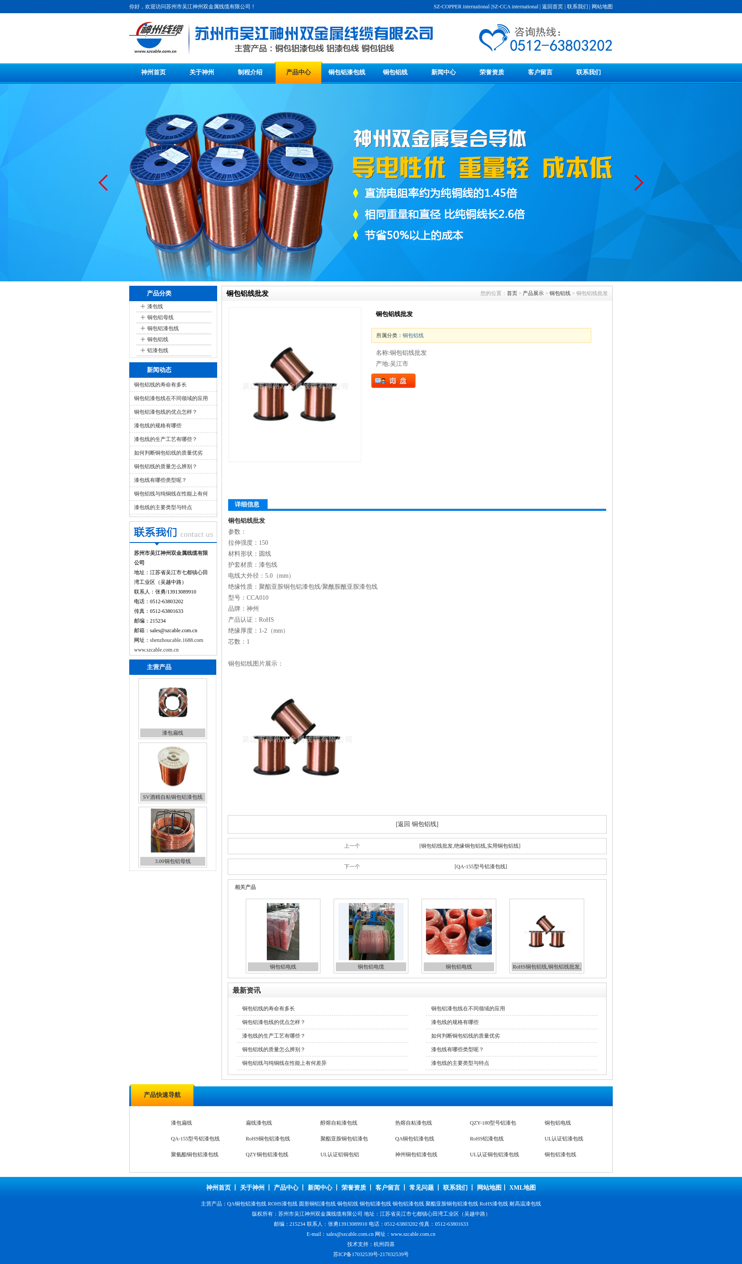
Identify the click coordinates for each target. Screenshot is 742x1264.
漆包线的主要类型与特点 (163, 507)
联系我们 (577, 7)
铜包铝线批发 (246, 520)
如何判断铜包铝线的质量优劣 (168, 453)
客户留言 (540, 72)
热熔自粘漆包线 (413, 1123)
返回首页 (552, 7)
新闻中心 (443, 72)
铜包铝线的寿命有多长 (160, 385)
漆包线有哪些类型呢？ (160, 480)
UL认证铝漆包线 (564, 1139)
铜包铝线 (395, 72)
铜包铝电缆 (371, 967)
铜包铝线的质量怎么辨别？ (165, 466)
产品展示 (533, 293)
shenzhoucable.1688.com (176, 640)
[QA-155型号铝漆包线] (481, 866)
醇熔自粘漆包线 (338, 1123)
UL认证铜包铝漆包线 (494, 1154)
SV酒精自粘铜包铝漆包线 (172, 797)
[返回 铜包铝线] (417, 824)
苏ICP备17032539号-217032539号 (371, 1254)
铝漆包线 (157, 350)
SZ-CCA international (515, 7)
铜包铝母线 (160, 317)
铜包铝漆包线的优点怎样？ (165, 412)
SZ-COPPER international (462, 7)
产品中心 (298, 72)
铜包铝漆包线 (346, 72)
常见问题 (421, 1187)
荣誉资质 (492, 72)
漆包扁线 (172, 733)
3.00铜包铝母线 (173, 861)
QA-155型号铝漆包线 (195, 1139)
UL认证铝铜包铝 (339, 1154)
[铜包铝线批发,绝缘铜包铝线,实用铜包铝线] (469, 846)
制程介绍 (250, 72)
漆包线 (155, 306)
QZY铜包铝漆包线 (267, 1154)
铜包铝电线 (283, 967)
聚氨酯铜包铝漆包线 (194, 1154)
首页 (512, 293)
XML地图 (522, 1187)
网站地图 (602, 7)
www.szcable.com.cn (156, 650)
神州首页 (153, 72)
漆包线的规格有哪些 (158, 426)
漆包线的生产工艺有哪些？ (165, 439)
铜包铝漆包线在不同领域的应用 (171, 398)
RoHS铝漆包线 (487, 1139)
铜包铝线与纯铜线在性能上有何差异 (284, 1063)
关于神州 (201, 72)
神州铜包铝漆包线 (416, 1154)
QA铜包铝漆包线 (414, 1139)
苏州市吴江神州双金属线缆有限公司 (320, 1214)
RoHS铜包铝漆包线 (268, 1139)
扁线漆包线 (259, 1123)
